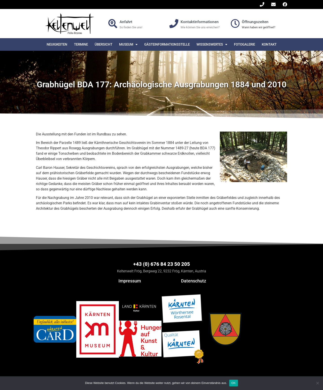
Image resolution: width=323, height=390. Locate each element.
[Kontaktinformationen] (173, 23)
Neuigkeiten (57, 44)
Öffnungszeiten (255, 22)
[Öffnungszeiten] (235, 23)
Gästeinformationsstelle (167, 44)
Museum (128, 44)
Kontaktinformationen (200, 22)
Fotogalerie (244, 44)
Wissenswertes (211, 44)
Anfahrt (126, 22)
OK (233, 383)
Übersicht (103, 44)
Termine (81, 44)
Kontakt (269, 44)
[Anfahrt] (112, 23)
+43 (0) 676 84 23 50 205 (161, 264)
